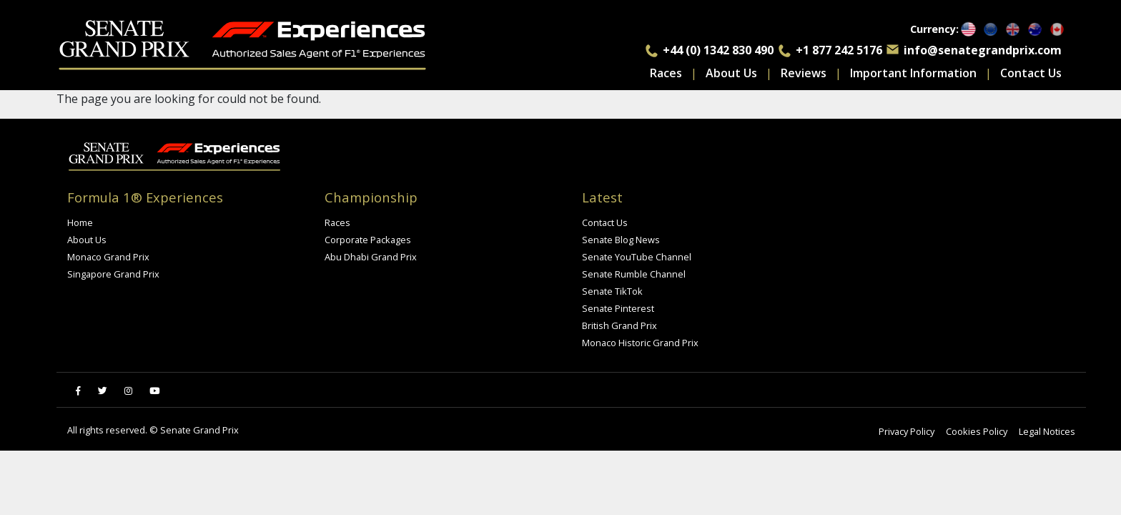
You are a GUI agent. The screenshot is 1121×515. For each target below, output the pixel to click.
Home (80, 222)
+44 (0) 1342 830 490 (718, 50)
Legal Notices (1047, 431)
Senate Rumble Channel (634, 274)
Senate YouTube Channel (636, 256)
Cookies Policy (976, 431)
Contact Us (1031, 73)
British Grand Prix (619, 325)
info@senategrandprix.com (983, 50)
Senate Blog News (621, 239)
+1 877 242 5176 (839, 50)
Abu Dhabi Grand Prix (371, 256)
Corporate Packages (368, 239)
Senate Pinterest (618, 308)
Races (666, 73)
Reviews (803, 73)
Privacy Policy (906, 431)
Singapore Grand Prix (113, 274)
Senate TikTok (612, 291)
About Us (731, 73)
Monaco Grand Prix (108, 256)
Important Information (913, 73)
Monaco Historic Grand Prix (640, 342)
